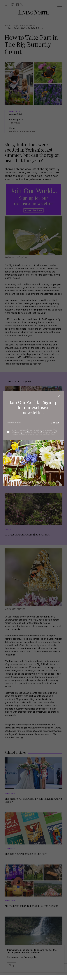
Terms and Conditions (28, 432)
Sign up (55, 422)
